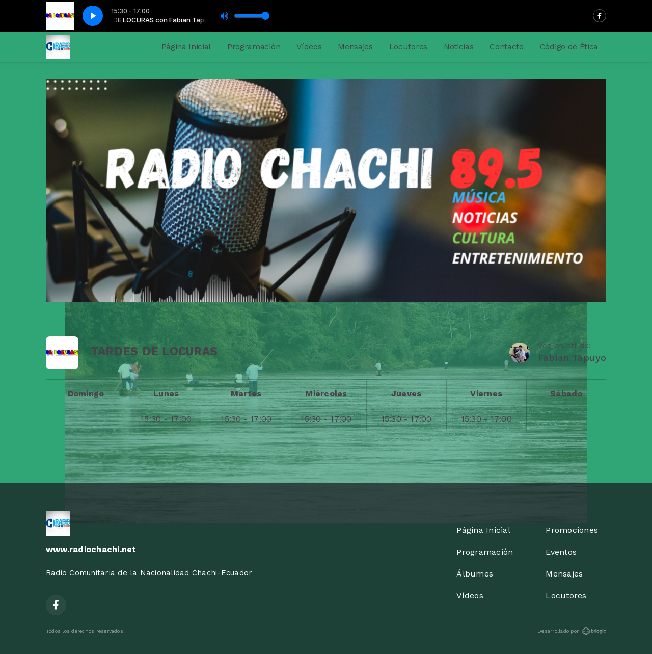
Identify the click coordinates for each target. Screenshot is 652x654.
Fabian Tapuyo (572, 357)
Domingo (86, 393)
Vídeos (308, 46)
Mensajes (355, 46)
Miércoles (326, 393)
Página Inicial (186, 46)
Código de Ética (569, 46)
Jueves (406, 393)
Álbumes (474, 574)
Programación (253, 46)
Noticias (458, 46)
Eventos (561, 552)
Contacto (506, 46)
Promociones (572, 530)
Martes (246, 393)
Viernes (486, 393)
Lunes (166, 393)
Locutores (408, 46)
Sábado (566, 393)
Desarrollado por (571, 631)
